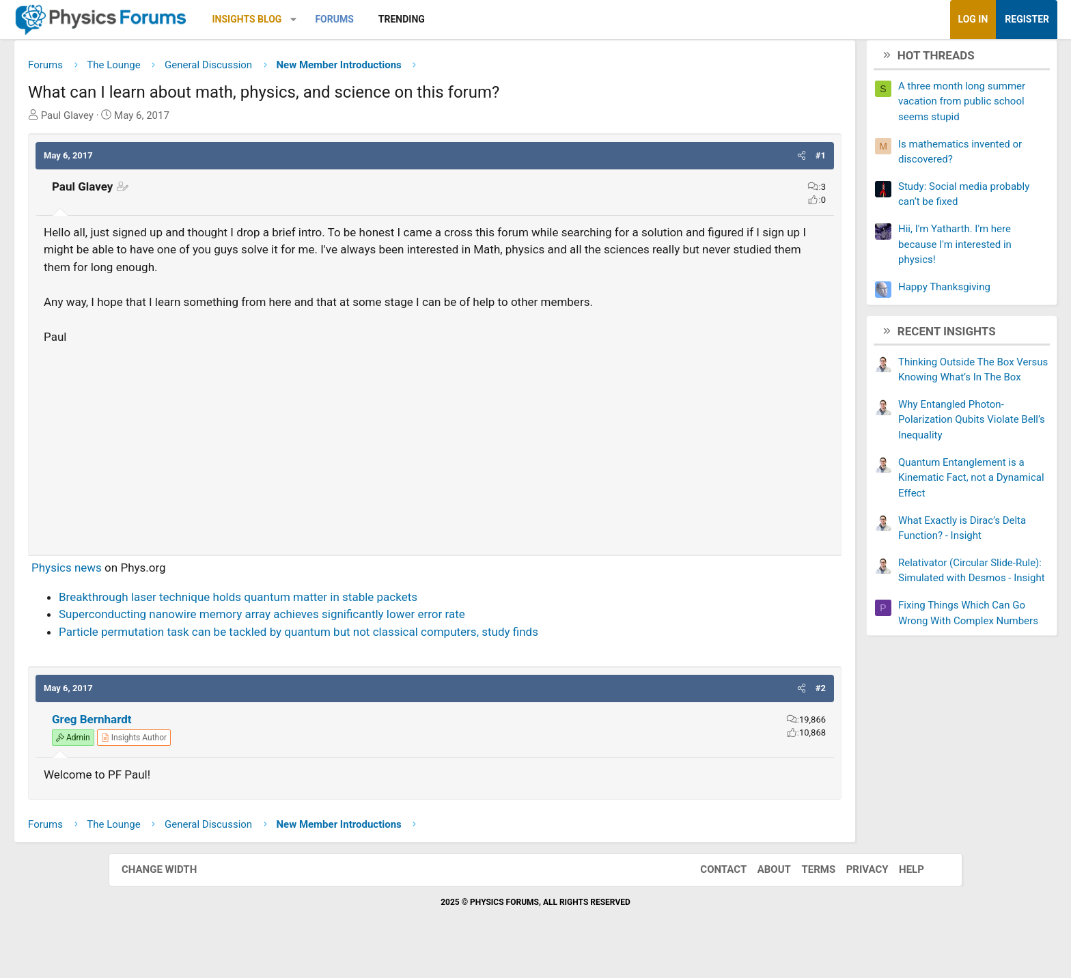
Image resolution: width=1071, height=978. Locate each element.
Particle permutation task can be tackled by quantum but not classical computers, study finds (407, 654)
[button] (402, 19)
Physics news (175, 590)
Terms (805, 892)
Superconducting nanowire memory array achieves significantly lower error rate (370, 636)
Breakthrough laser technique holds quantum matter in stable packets (346, 619)
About (760, 892)
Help (897, 892)
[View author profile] (242, 760)
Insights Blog (356, 19)
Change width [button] (172, 892)
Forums (442, 19)
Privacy (854, 892)
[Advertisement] (434, 466)
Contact (709, 892)
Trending (510, 19)
